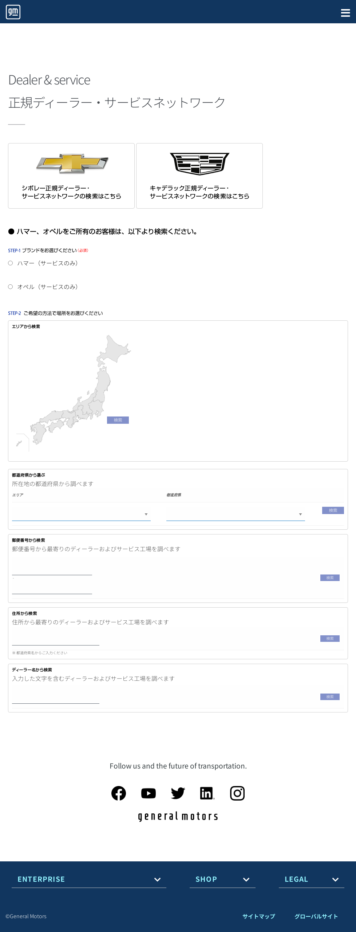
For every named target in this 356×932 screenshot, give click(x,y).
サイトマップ (258, 916)
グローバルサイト (316, 916)
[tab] (89, 879)
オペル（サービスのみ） (44, 286)
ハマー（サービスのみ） (44, 262)
